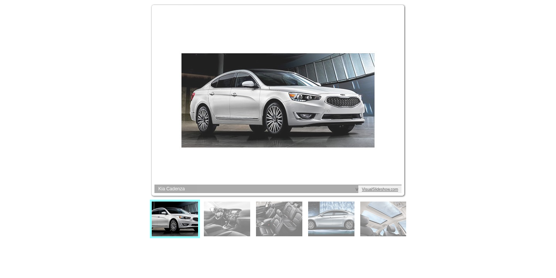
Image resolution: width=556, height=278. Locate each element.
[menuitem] (175, 219)
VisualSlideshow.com (380, 189)
